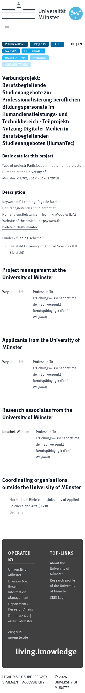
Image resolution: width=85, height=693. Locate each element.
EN (80, 44)
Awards (11, 51)
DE (73, 44)
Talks (57, 44)
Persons (39, 58)
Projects (39, 44)
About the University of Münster (59, 569)
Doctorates (33, 51)
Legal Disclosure (17, 677)
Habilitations (15, 58)
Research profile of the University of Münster (62, 586)
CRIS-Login (58, 598)
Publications (15, 44)
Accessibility (33, 682)
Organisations (16, 64)
